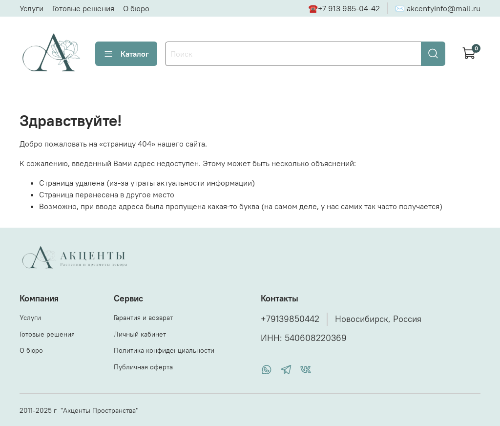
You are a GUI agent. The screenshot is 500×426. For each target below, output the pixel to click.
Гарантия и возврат (143, 317)
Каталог (126, 54)
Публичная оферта (143, 366)
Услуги (31, 8)
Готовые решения (83, 8)
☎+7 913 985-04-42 (344, 8)
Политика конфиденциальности (164, 350)
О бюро (136, 8)
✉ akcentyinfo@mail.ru (437, 8)
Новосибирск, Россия (378, 319)
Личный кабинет (140, 334)
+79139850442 (290, 319)
